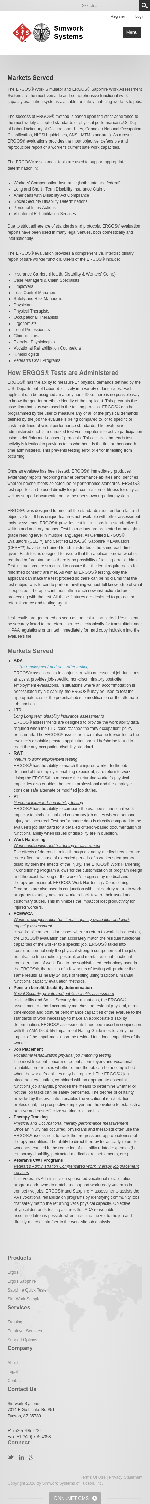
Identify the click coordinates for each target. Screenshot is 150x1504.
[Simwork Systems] (51, 32)
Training (15, 1322)
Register (118, 16)
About (13, 1362)
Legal (13, 1371)
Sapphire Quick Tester (28, 1290)
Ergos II (15, 1272)
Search (144, 5)
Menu (132, 32)
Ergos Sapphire (22, 1281)
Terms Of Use (93, 1477)
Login (139, 16)
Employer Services (25, 1331)
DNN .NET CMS (71, 1498)
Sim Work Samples (25, 1299)
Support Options (23, 1339)
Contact (15, 1380)
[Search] (108, 5)
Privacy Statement (125, 1477)
